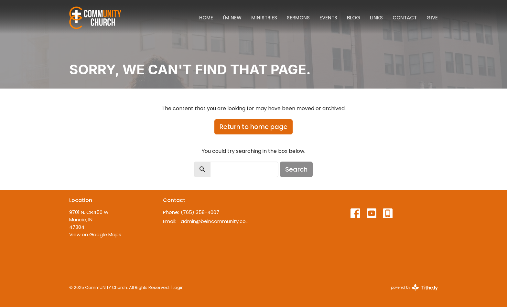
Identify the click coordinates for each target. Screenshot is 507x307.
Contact (405, 17)
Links (376, 17)
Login (178, 287)
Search (296, 169)
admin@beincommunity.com (215, 221)
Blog (353, 17)
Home (206, 17)
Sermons (298, 17)
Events (328, 17)
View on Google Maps (95, 234)
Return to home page (253, 126)
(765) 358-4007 (200, 212)
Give (432, 17)
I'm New (232, 17)
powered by (414, 287)
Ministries (264, 17)
